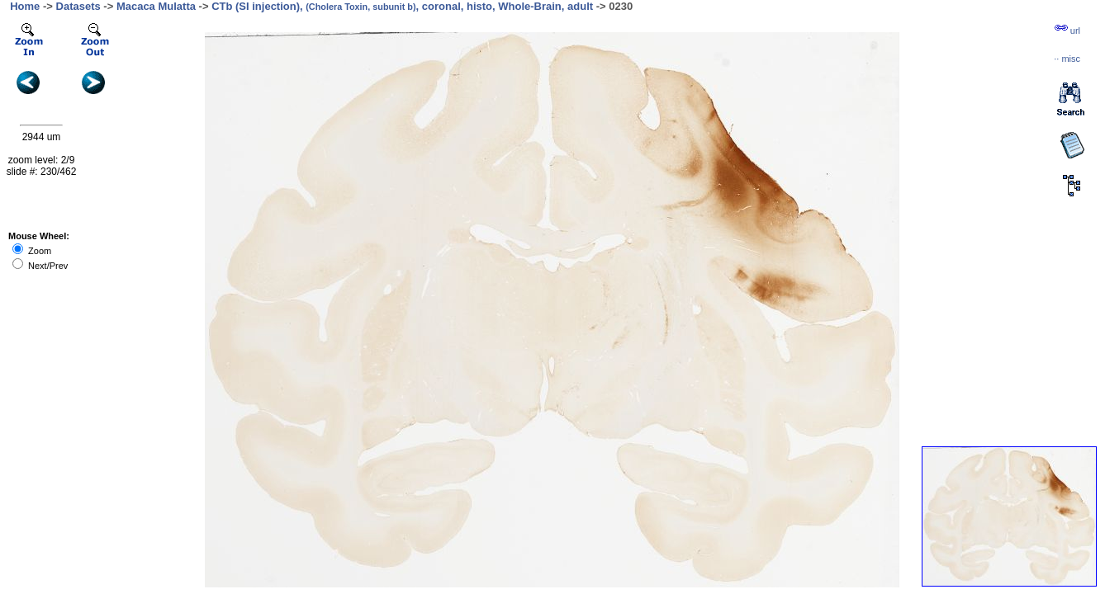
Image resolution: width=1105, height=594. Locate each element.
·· (1067, 59)
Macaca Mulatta (156, 6)
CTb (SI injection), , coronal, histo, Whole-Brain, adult (402, 6)
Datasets (78, 6)
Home (25, 6)
